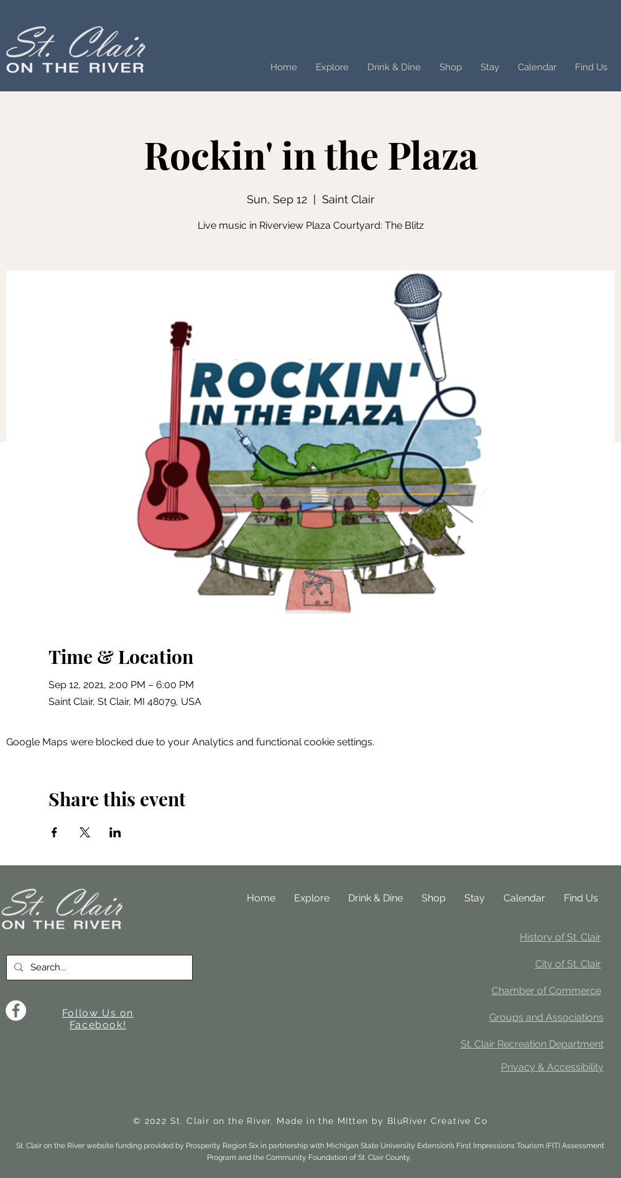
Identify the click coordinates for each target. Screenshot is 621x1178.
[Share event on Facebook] (54, 832)
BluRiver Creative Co (437, 1121)
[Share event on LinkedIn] (115, 832)
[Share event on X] (85, 832)
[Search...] (98, 967)
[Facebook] (16, 1010)
